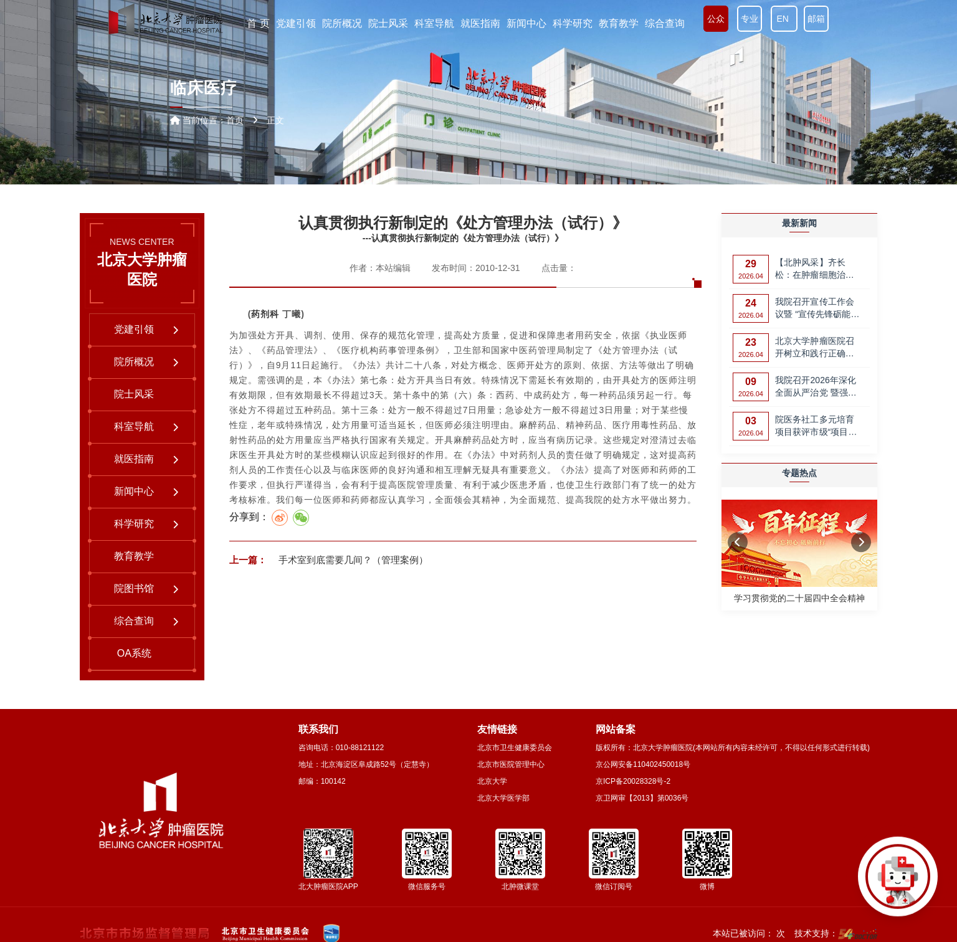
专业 (749, 19)
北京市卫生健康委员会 (514, 747)
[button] (738, 543)
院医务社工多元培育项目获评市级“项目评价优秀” (816, 427)
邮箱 (816, 19)
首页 (235, 120)
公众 (716, 19)
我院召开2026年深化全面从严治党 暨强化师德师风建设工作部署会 (816, 387)
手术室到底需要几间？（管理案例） (352, 559)
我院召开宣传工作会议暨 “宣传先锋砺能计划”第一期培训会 (817, 309)
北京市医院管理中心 (511, 764)
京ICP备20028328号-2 (633, 781)
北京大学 (492, 781)
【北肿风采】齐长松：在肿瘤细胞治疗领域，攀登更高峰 (814, 269)
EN (784, 19)
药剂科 (265, 314)
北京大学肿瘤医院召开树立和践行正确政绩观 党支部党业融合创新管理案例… (816, 348)
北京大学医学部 (503, 798)
